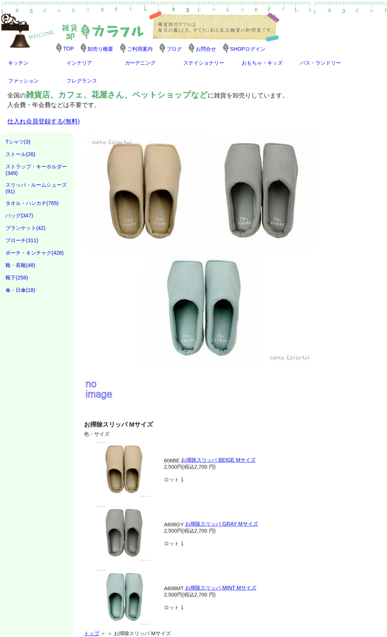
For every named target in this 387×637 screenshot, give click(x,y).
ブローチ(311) (21, 240)
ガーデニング (140, 63)
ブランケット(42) (25, 228)
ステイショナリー (203, 63)
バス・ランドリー (320, 63)
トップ (91, 633)
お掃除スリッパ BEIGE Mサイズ (218, 460)
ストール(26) (20, 154)
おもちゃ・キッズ (262, 63)
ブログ (174, 49)
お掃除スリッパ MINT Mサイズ (220, 588)
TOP (68, 49)
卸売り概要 (100, 49)
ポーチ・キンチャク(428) (34, 253)
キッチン (18, 63)
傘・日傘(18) (20, 290)
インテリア (79, 63)
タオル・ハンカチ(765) (32, 203)
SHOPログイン (247, 49)
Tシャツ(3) (17, 142)
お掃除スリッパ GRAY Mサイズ (221, 524)
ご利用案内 (140, 49)
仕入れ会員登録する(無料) (43, 121)
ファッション (23, 81)
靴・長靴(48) (20, 265)
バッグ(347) (19, 215)
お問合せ (206, 49)
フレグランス (81, 81)
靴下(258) (16, 278)
